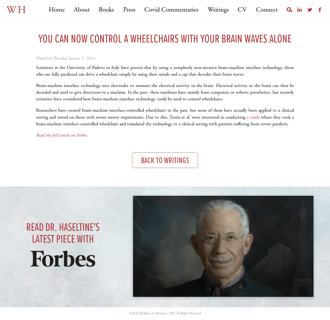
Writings (218, 10)
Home (57, 10)
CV (242, 10)
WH (16, 10)
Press (129, 10)
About (82, 10)
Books (106, 10)
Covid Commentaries (171, 10)
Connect (267, 10)
